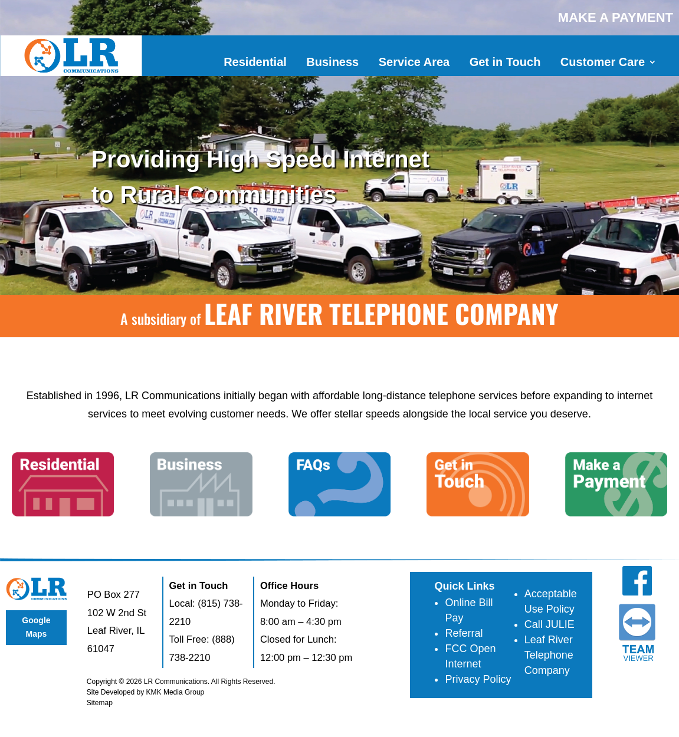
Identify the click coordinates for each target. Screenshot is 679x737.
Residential (255, 61)
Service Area (414, 61)
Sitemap (100, 703)
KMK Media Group (175, 692)
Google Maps (36, 627)
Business (332, 61)
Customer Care (602, 61)
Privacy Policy (478, 679)
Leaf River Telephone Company (548, 655)
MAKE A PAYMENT (615, 17)
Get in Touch (505, 61)
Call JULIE (549, 624)
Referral (464, 633)
